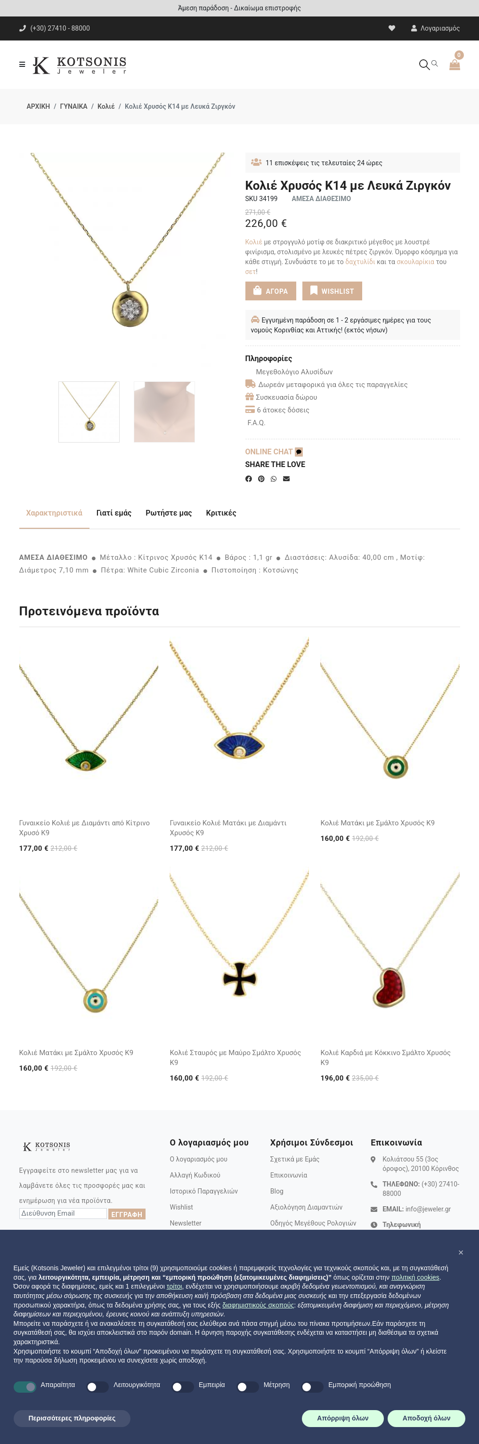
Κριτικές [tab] (221, 512)
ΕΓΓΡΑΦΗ (126, 1214)
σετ (250, 271)
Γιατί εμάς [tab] (114, 512)
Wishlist (181, 1207)
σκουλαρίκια (415, 262)
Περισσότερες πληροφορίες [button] (72, 1418)
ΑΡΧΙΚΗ (38, 106)
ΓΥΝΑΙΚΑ (74, 106)
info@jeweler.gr (428, 1209)
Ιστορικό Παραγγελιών (204, 1191)
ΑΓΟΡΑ (270, 290)
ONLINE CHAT (274, 451)
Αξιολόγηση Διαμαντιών (306, 1207)
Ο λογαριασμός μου (198, 1159)
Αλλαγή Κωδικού (195, 1175)
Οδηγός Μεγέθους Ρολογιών (313, 1223)
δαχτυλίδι (360, 262)
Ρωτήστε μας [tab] (169, 512)
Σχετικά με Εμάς (295, 1159)
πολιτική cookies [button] (415, 1277)
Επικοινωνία (288, 1175)
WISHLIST (332, 290)
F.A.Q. (257, 423)
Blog (277, 1191)
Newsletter (185, 1223)
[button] (461, 1252)
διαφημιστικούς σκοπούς (258, 1305)
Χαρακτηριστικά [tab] (54, 512)
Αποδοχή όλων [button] (427, 1418)
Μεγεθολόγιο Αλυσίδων (289, 372)
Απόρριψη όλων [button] (342, 1418)
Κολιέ (106, 106)
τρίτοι (174, 1286)
